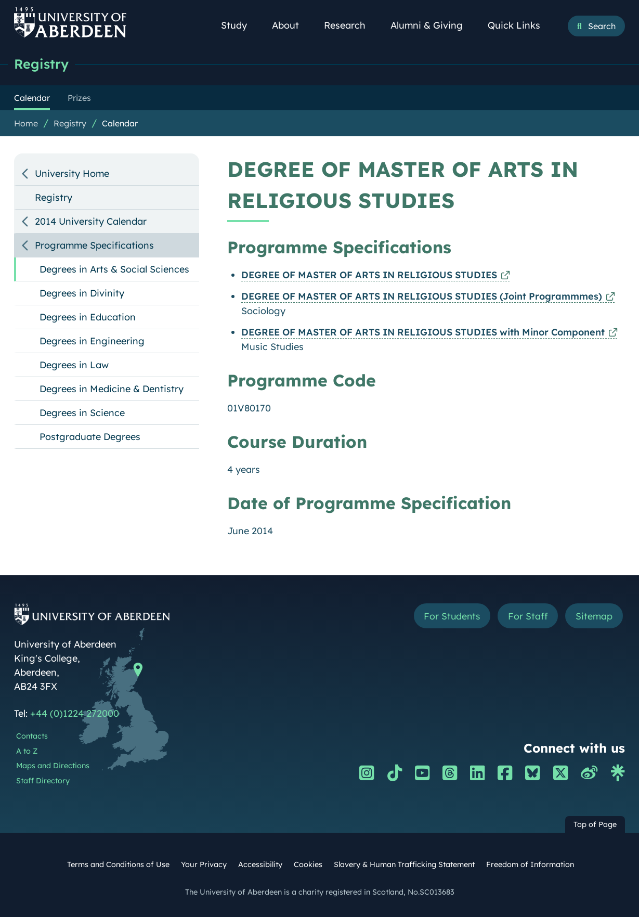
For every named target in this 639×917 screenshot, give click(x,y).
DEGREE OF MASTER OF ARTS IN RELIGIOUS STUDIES (369, 275)
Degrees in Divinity (82, 293)
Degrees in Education (88, 317)
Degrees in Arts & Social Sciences (114, 269)
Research (350, 25)
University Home (72, 173)
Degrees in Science (82, 413)
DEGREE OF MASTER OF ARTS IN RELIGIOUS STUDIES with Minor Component (423, 332)
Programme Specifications (94, 245)
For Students (450, 616)
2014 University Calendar (91, 221)
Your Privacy (204, 864)
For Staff (527, 616)
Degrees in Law (74, 365)
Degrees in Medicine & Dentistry (112, 389)
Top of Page (595, 824)
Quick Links (520, 25)
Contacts (32, 736)
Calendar (120, 123)
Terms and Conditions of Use (118, 864)
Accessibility (260, 864)
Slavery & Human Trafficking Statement (404, 864)
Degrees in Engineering (92, 341)
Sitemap (594, 616)
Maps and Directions (52, 765)
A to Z (26, 751)
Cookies (308, 864)
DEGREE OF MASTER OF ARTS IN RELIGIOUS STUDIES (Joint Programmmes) (421, 296)
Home (26, 123)
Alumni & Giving (432, 25)
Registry (41, 64)
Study (239, 25)
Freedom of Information (530, 864)
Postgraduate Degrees (90, 437)
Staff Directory (43, 780)
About (291, 25)
